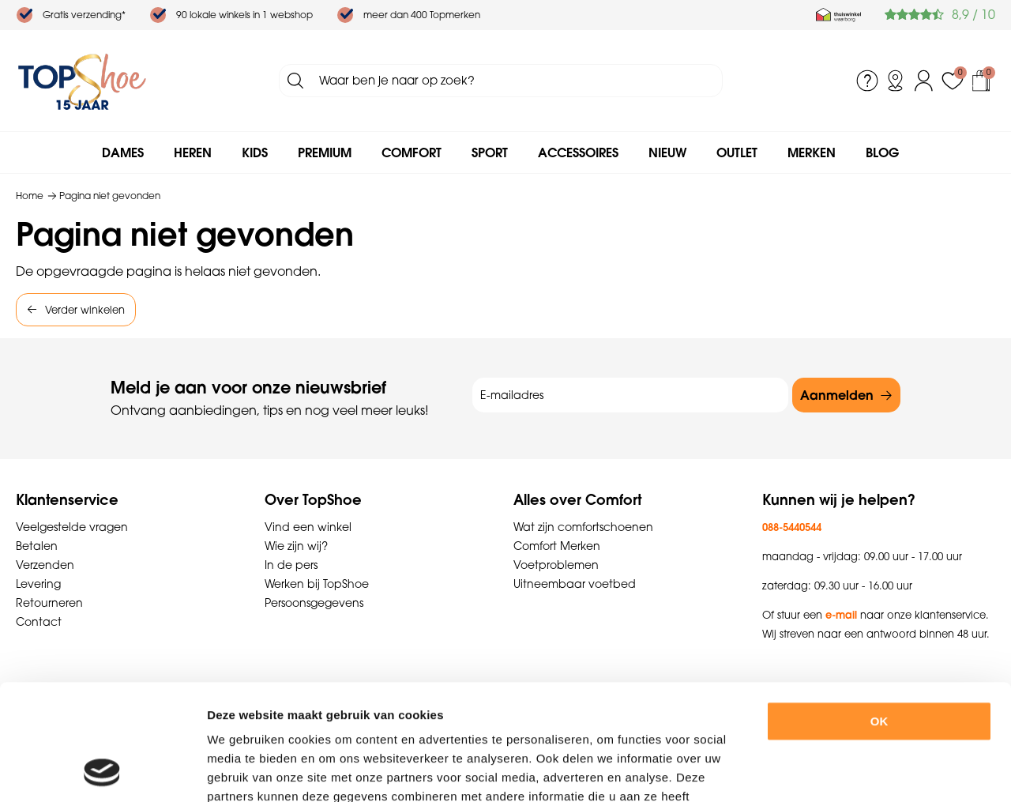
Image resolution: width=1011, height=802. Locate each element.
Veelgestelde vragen (72, 527)
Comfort (411, 152)
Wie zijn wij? (296, 546)
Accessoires (578, 152)
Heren (193, 152)
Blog (882, 152)
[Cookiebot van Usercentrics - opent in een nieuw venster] (102, 771)
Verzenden (45, 565)
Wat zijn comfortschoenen (583, 527)
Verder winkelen (85, 309)
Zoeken (295, 80)
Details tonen (867, 771)
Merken (811, 152)
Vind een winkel (308, 527)
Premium (324, 152)
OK (879, 612)
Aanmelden (837, 395)
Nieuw (667, 152)
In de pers (291, 565)
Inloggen (924, 80)
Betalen (37, 546)
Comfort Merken (556, 546)
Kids (255, 152)
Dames (123, 152)
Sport (490, 152)
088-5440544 (791, 527)
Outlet (736, 152)
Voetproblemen (556, 565)
